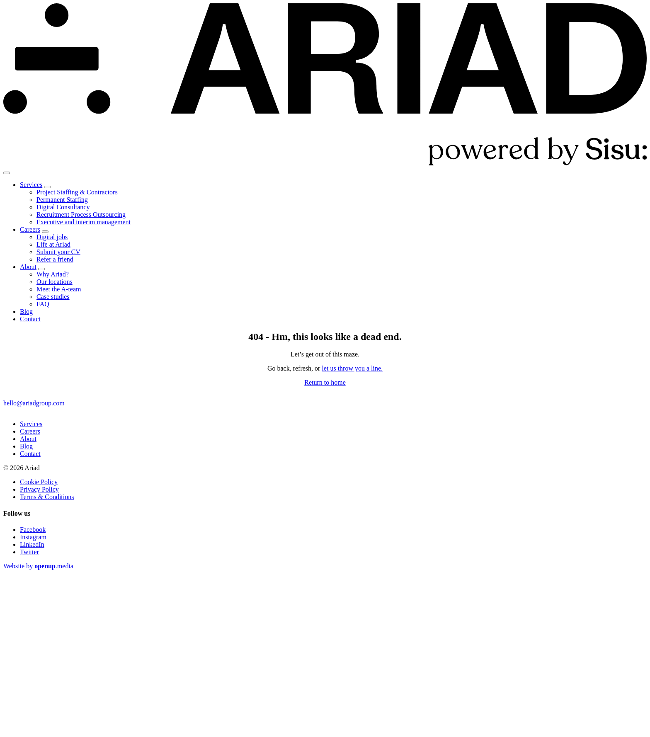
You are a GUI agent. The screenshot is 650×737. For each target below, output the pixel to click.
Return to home (325, 382)
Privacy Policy (39, 489)
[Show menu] (6, 173)
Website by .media (38, 566)
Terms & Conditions (47, 496)
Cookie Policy (39, 481)
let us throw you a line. (352, 368)
